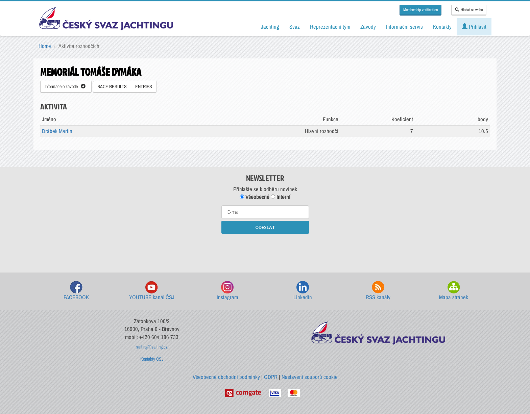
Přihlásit (474, 26)
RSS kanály (378, 291)
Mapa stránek (453, 291)
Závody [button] (368, 26)
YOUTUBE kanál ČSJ (151, 291)
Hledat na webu (469, 9)
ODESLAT (265, 227)
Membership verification (420, 9)
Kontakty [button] (442, 26)
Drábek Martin (57, 131)
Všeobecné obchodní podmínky (226, 377)
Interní (280, 197)
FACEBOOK (76, 291)
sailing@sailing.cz (152, 347)
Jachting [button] (270, 26)
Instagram (227, 291)
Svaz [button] (294, 26)
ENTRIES (143, 86)
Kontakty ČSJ (152, 359)
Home (45, 46)
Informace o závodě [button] (65, 86)
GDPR (271, 377)
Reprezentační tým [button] (330, 26)
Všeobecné (254, 197)
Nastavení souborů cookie (310, 377)
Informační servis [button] (404, 26)
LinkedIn (302, 291)
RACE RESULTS (112, 86)
